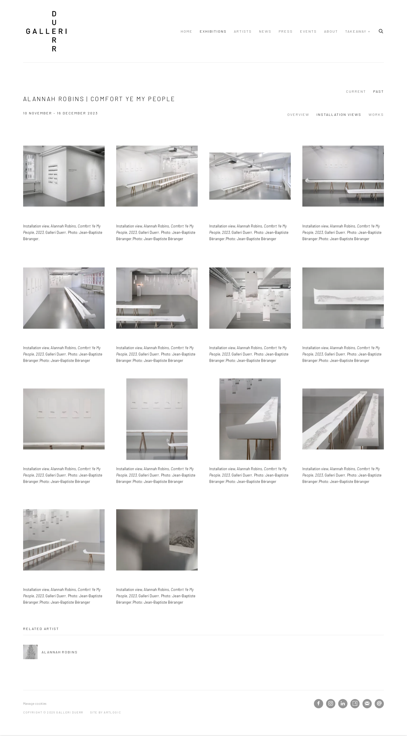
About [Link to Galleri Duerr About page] (331, 31)
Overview (298, 114)
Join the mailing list (367, 703)
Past (378, 91)
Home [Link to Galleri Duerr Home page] (187, 31)
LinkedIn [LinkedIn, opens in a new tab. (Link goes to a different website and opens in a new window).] (342, 703)
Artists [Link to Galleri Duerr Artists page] (243, 31)
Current (356, 91)
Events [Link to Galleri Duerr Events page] (308, 31)
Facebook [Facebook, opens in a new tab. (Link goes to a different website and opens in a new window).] (318, 703)
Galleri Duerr (46, 31)
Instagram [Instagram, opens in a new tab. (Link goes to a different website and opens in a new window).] (330, 703)
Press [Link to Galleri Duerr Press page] (286, 31)
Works (376, 114)
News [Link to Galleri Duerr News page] (265, 31)
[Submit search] (381, 30)
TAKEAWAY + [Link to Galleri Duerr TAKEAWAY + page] (358, 31)
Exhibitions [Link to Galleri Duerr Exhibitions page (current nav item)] (213, 31)
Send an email (379, 703)
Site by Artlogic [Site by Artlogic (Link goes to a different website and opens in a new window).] (105, 712)
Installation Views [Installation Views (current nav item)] (339, 114)
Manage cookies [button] (34, 703)
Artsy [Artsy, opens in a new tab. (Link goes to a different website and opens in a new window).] (355, 703)
